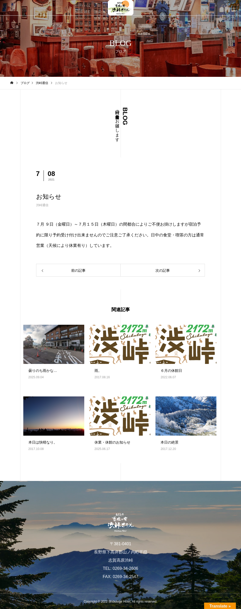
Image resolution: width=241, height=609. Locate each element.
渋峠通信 (42, 205)
